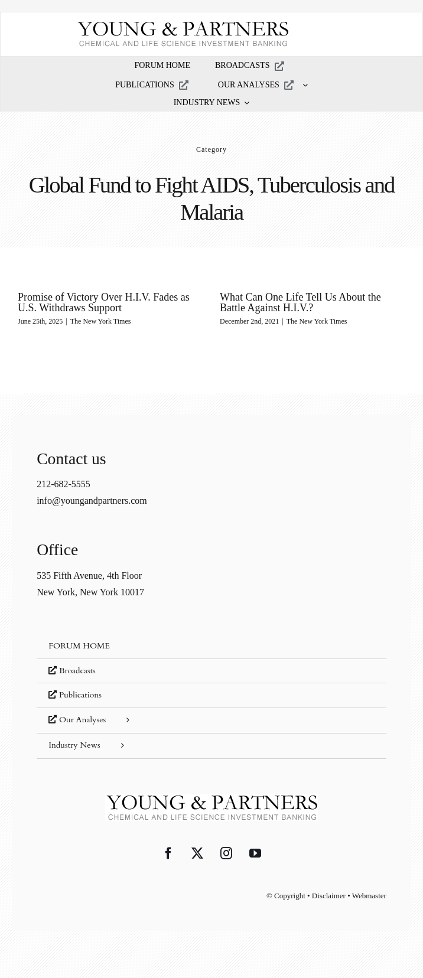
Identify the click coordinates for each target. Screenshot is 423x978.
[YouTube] (255, 853)
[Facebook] (168, 853)
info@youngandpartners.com (92, 500)
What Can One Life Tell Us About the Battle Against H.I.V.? (300, 302)
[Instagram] (226, 853)
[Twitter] (197, 853)
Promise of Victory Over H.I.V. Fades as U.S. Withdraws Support (104, 302)
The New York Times (100, 321)
